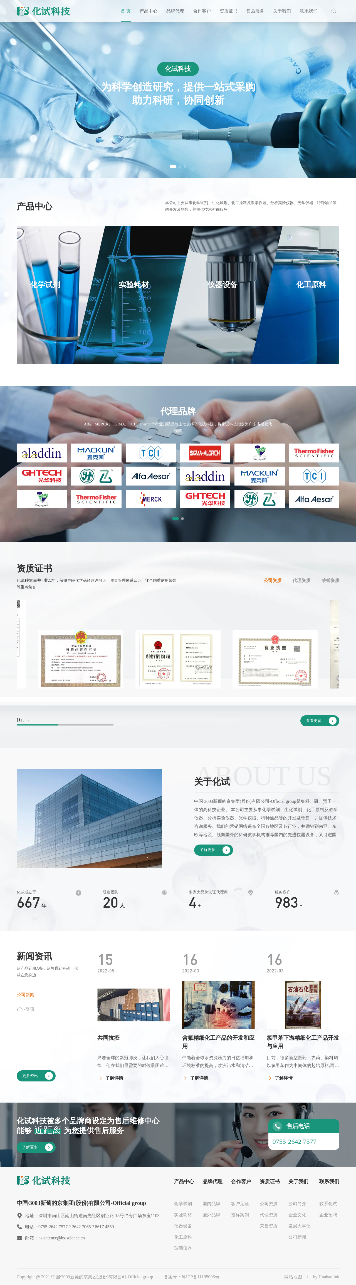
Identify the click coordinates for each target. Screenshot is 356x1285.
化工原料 (183, 1237)
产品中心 (148, 11)
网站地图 (293, 1276)
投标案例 (240, 1214)
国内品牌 (211, 1203)
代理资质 (301, 580)
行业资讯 (25, 1009)
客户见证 (240, 1203)
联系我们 (309, 11)
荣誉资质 (330, 580)
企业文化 (297, 1214)
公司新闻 (25, 994)
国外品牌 (211, 1214)
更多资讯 (37, 1076)
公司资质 (272, 580)
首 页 (126, 11)
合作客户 (202, 11)
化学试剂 (183, 1203)
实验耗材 (183, 1214)
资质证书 (229, 11)
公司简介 (297, 1203)
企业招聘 (328, 1214)
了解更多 (215, 850)
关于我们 (282, 11)
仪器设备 (183, 1226)
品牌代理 (175, 11)
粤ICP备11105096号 (200, 1276)
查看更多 (321, 721)
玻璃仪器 (183, 1248)
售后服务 (255, 11)
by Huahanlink (326, 1276)
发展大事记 (299, 1226)
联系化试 (328, 1203)
